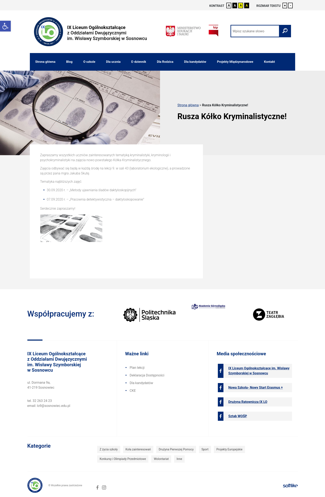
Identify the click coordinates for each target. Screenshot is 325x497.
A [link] (229, 5)
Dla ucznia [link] (113, 62)
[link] (5, 26)
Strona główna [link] (45, 62)
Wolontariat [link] (161, 459)
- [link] (290, 5)
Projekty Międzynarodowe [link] (235, 62)
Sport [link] (205, 449)
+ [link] (285, 5)
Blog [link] (69, 62)
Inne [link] (179, 459)
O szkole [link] (89, 62)
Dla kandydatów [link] (195, 62)
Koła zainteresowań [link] (138, 449)
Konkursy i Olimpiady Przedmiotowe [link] (123, 459)
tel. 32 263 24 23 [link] (39, 401)
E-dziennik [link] (138, 62)
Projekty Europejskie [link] (229, 449)
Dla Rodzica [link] (165, 62)
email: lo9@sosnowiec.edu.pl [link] (48, 406)
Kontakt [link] (269, 62)
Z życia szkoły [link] (109, 449)
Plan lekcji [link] (137, 368)
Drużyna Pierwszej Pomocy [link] (176, 449)
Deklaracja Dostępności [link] (147, 375)
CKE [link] (133, 391)
